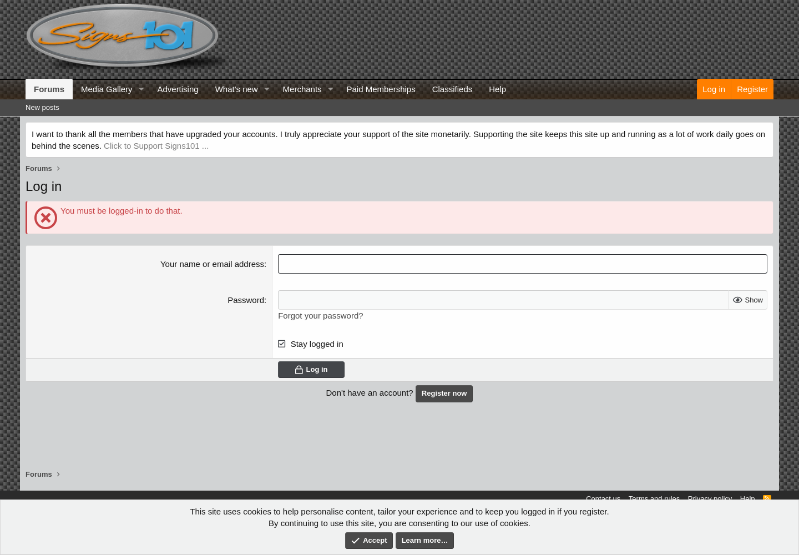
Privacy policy (710, 499)
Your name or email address (212, 264)
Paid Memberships (380, 89)
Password (245, 300)
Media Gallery (107, 89)
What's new (236, 89)
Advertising (177, 89)
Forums (49, 89)
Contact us (603, 499)
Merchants (302, 89)
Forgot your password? (320, 315)
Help (497, 89)
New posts (42, 107)
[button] (141, 89)
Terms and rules (654, 499)
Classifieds (452, 89)
